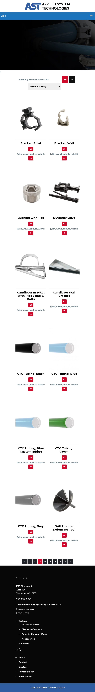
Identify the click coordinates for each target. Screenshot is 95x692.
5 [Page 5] (50, 561)
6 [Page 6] (55, 561)
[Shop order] (44, 86)
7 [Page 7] (60, 561)
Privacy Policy (26, 672)
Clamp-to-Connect (32, 629)
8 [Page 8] (65, 561)
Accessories (28, 639)
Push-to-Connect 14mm (35, 634)
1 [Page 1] (29, 561)
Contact (23, 662)
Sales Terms (25, 676)
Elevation (24, 643)
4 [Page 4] (45, 561)
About (22, 657)
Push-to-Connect (31, 624)
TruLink (23, 621)
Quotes (23, 667)
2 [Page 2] (34, 561)
